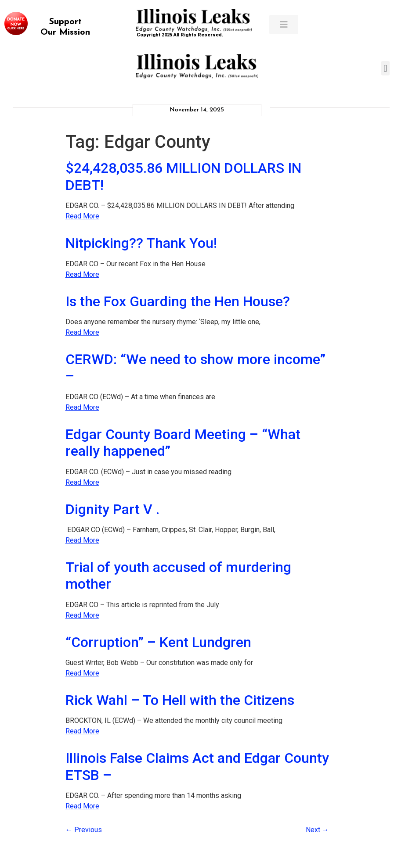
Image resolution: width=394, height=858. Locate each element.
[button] (385, 68)
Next (317, 830)
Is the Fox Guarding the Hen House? (177, 301)
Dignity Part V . (112, 509)
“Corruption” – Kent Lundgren (158, 642)
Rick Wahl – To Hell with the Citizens (179, 700)
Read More (82, 216)
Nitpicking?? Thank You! (141, 243)
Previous (83, 830)
